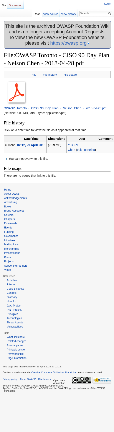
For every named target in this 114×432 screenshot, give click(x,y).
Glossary (12, 297)
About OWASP (12, 193)
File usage (70, 74)
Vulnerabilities (15, 326)
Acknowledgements (15, 198)
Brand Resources (14, 210)
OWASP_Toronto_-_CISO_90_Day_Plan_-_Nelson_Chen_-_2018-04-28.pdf (55, 108)
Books (7, 206)
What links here (16, 337)
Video (7, 269)
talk (79, 150)
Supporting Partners (15, 265)
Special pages (15, 345)
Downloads (10, 223)
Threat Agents (15, 322)
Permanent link (15, 353)
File (34, 74)
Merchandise (11, 248)
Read (38, 14)
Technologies (14, 318)
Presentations (12, 252)
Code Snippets (15, 288)
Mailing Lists (11, 244)
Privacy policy (10, 379)
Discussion (15, 5)
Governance (11, 236)
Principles (12, 314)
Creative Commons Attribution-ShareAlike (53, 372)
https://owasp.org (68, 43)
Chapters (9, 219)
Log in (107, 3)
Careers (8, 215)
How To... (12, 301)
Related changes (16, 341)
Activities (12, 280)
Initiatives (9, 240)
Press (7, 257)
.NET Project (14, 309)
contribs (89, 150)
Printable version (16, 349)
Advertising (10, 202)
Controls (12, 292)
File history (50, 74)
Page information (16, 358)
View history (70, 14)
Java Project (14, 305)
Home (7, 189)
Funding (8, 231)
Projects (8, 261)
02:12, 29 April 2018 (31, 145)
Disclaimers (44, 379)
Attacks (11, 284)
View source (52, 14)
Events (8, 227)
